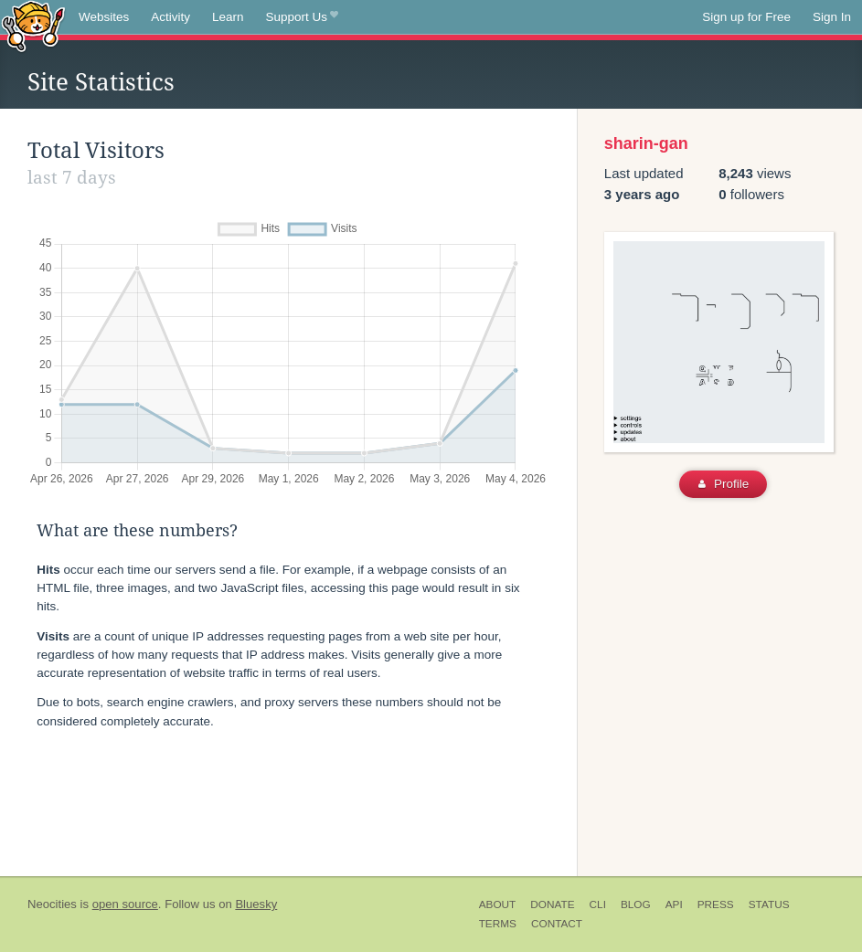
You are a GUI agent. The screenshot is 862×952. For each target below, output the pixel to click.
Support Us (302, 17)
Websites (104, 17)
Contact (556, 923)
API (674, 904)
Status (769, 904)
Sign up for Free (746, 17)
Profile (723, 484)
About (497, 904)
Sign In (832, 17)
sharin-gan (646, 143)
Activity (170, 17)
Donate (552, 904)
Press (715, 904)
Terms (497, 923)
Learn (228, 17)
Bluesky (256, 904)
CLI (598, 904)
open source (125, 904)
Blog (636, 904)
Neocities (52, 904)
